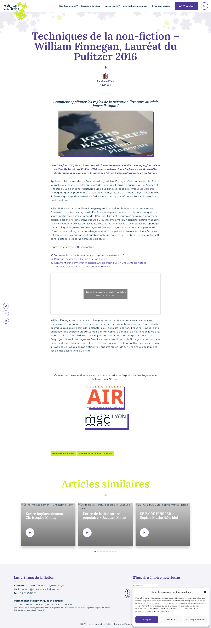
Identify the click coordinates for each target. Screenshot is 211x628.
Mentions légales (123, 624)
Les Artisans (116, 6)
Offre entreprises (162, 6)
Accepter (146, 619)
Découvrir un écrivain (63, 453)
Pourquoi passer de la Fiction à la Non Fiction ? (81, 259)
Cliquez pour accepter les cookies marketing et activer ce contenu (105, 294)
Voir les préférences (195, 619)
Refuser (171, 619)
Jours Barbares (145, 189)
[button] (205, 592)
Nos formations (76, 6)
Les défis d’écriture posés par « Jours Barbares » (82, 266)
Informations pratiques (138, 6)
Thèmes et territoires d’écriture (95, 453)
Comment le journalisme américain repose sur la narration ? (89, 255)
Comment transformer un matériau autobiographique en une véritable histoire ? (101, 263)
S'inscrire (186, 6)
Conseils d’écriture (97, 6)
